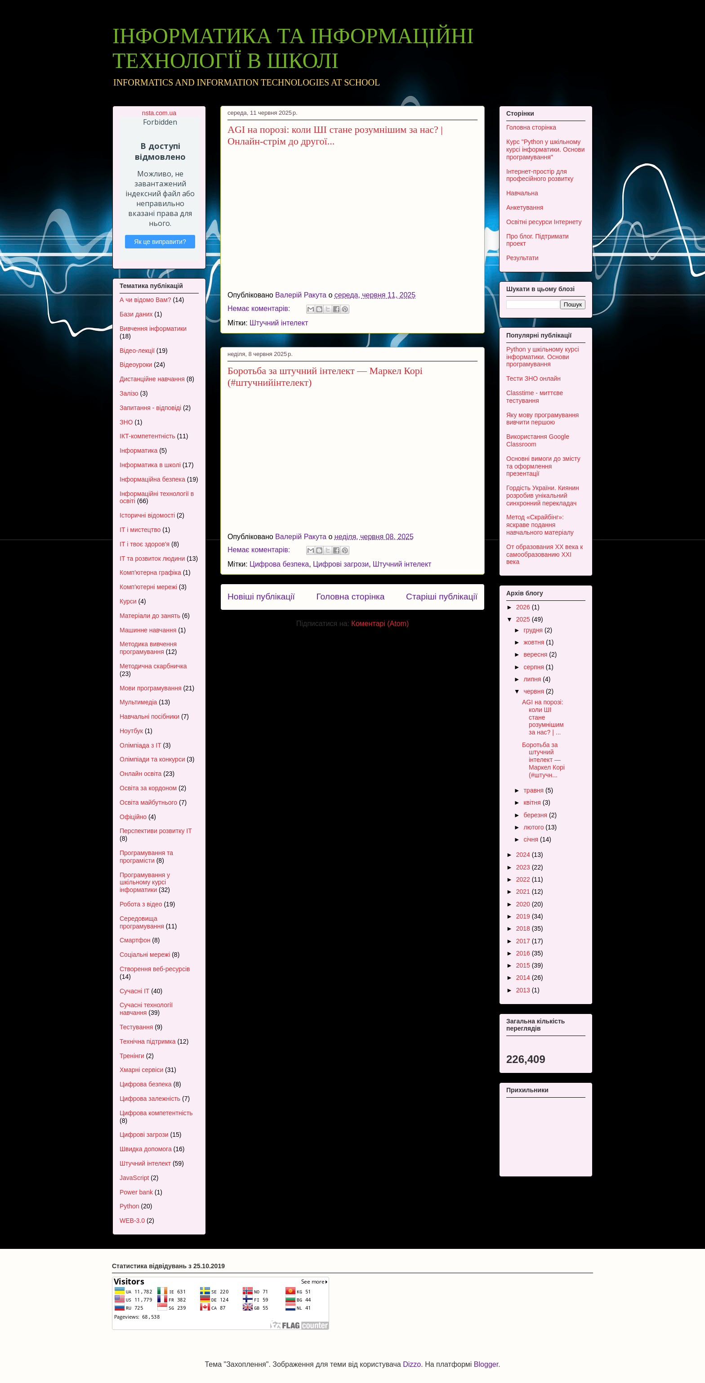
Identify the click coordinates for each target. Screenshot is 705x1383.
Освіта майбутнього (148, 802)
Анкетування (524, 207)
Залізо (129, 393)
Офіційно (133, 816)
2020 (524, 904)
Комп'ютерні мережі (148, 586)
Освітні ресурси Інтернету (544, 221)
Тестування (136, 1027)
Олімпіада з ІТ (140, 745)
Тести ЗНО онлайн (533, 378)
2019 (524, 916)
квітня (532, 802)
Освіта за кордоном (148, 788)
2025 (524, 619)
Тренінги (132, 1055)
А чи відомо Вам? (145, 299)
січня (531, 839)
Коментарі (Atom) (380, 623)
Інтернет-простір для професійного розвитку (539, 175)
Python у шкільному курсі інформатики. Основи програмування (542, 357)
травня (534, 790)
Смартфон (135, 940)
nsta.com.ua (159, 113)
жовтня (534, 642)
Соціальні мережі (145, 954)
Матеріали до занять (150, 615)
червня (534, 691)
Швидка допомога (146, 1149)
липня (533, 679)
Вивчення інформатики (153, 328)
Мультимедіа (138, 702)
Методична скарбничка (153, 666)
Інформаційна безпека (152, 479)
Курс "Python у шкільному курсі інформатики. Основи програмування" (545, 149)
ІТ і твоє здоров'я (145, 544)
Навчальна (522, 193)
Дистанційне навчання (152, 379)
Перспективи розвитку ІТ (156, 830)
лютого (534, 827)
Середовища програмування (142, 922)
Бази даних (136, 314)
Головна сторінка (350, 596)
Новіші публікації (261, 596)
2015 (524, 965)
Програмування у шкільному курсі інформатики (145, 882)
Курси (128, 601)
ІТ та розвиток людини (152, 558)
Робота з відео (141, 904)
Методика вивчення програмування (148, 647)
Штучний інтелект (279, 323)
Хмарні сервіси (141, 1069)
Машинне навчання (148, 630)
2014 (524, 977)
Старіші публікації (441, 596)
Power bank (136, 1192)
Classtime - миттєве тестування (534, 396)
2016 (524, 953)
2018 (524, 928)
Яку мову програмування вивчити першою (542, 418)
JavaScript (134, 1177)
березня (536, 815)
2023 (524, 867)
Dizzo (412, 1364)
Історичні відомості (147, 515)
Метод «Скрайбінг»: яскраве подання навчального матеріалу (540, 525)
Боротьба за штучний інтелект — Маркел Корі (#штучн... (543, 760)
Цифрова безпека (279, 564)
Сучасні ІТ (134, 991)
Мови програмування (150, 688)
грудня (533, 630)
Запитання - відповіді (150, 407)
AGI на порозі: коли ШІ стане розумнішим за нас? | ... (543, 717)
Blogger (486, 1364)
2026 (524, 607)
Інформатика (138, 450)
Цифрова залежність (150, 1098)
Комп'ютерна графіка (150, 572)
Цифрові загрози (341, 564)
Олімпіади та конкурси (152, 759)
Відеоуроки (136, 364)
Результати (522, 257)
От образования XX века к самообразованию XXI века (544, 554)
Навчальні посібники (149, 716)
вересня (536, 654)
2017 (524, 941)
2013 (524, 990)
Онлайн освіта (140, 773)
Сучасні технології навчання (146, 1008)
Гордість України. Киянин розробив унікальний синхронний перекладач (542, 495)
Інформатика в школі (150, 465)
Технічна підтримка (148, 1041)
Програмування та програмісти (146, 856)
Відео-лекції (137, 350)
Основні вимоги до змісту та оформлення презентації (543, 466)
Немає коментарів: (260, 308)
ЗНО (126, 422)
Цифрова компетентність (156, 1113)
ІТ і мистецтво (140, 529)
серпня (534, 667)
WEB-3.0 (132, 1220)
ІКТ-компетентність (147, 436)
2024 (524, 854)
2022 (524, 879)
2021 (524, 891)
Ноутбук (131, 730)
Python (129, 1206)
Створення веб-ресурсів (155, 969)
